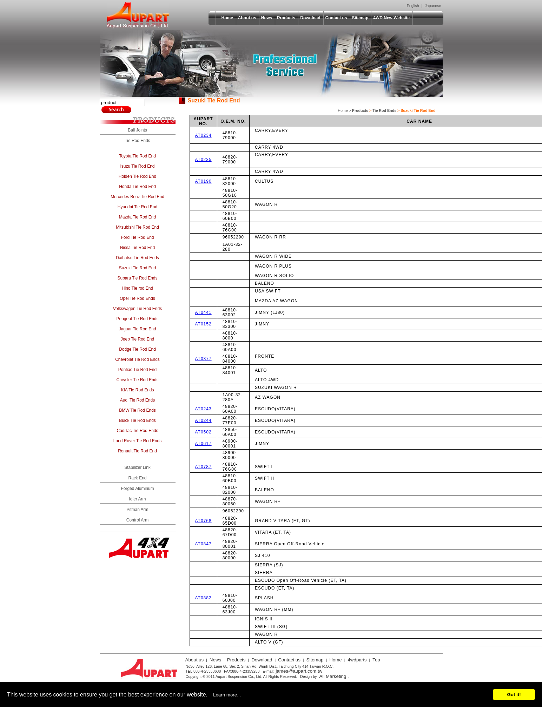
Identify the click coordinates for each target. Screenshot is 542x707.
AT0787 (203, 466)
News (266, 17)
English (413, 6)
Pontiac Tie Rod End (137, 369)
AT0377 (203, 358)
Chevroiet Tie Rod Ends (137, 359)
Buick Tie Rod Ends (137, 420)
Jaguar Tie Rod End (137, 328)
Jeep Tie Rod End (137, 339)
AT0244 (203, 420)
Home (227, 17)
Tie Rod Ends (137, 140)
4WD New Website (391, 17)
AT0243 (203, 408)
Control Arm (137, 520)
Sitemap (360, 17)
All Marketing (332, 676)
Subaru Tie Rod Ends (137, 278)
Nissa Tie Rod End (137, 247)
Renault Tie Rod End (137, 451)
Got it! (514, 694)
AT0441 (203, 312)
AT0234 (203, 135)
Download (310, 17)
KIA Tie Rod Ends (137, 390)
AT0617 (203, 443)
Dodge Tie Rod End (137, 349)
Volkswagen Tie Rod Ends (137, 308)
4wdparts (357, 659)
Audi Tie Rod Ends (137, 400)
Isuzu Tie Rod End (137, 166)
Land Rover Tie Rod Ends (137, 440)
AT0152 (203, 324)
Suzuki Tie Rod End (137, 267)
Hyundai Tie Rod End (137, 206)
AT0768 (203, 520)
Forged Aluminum (137, 488)
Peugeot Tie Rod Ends (137, 318)
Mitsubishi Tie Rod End (137, 227)
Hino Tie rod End (137, 288)
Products (286, 17)
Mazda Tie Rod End (137, 217)
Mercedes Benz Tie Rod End (137, 196)
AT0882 (203, 597)
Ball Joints (137, 130)
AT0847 (203, 543)
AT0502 (203, 432)
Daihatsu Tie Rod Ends (137, 257)
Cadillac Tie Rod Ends (137, 430)
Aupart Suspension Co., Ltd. (138, 15)
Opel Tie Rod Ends (137, 298)
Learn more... (227, 695)
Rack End (137, 478)
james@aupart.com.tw (299, 671)
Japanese (433, 6)
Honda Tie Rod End (137, 186)
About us (247, 17)
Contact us (336, 17)
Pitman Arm (137, 509)
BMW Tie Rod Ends (137, 410)
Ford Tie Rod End (137, 237)
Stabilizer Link (137, 467)
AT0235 (203, 159)
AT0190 (203, 181)
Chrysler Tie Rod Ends (137, 379)
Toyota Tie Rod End (137, 156)
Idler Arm (137, 499)
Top (376, 659)
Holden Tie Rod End (137, 176)
